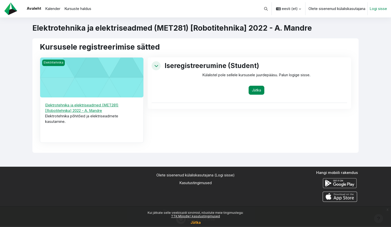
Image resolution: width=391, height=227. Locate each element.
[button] (266, 8)
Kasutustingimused (195, 183)
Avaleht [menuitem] (34, 8)
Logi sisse (378, 8)
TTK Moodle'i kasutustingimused (195, 216)
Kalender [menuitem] (52, 8)
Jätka (196, 222)
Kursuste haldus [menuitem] (77, 8)
